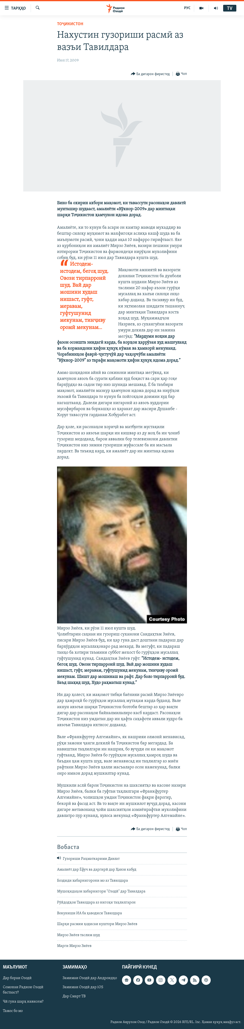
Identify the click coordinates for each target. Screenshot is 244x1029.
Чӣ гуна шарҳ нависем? (23, 1002)
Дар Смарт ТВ (74, 996)
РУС (187, 8)
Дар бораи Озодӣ (17, 978)
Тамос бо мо (13, 1011)
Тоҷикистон (70, 24)
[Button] (150, 74)
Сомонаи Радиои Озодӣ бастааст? (23, 989)
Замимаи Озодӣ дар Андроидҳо (90, 978)
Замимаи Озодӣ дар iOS (83, 987)
